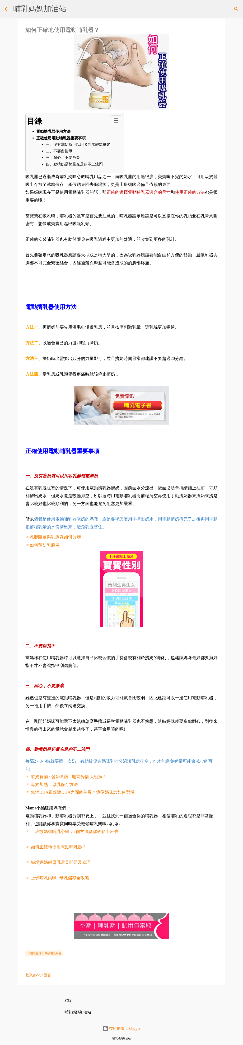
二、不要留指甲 (59, 151)
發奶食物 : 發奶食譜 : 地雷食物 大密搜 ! (68, 776)
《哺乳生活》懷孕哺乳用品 (44, 953)
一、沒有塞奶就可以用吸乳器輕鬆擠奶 (78, 144)
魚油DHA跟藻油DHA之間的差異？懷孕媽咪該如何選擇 (83, 792)
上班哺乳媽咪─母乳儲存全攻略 (60, 877)
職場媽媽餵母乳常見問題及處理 (61, 862)
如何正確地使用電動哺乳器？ (58, 847)
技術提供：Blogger (121, 1028)
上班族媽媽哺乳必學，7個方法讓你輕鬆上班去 (74, 831)
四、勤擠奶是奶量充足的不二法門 (74, 164)
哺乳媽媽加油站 (39, 9)
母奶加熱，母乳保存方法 (54, 784)
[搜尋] (236, 9)
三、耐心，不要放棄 (63, 158)
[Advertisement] (111, 277)
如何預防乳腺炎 (45, 545)
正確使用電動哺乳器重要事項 (61, 138)
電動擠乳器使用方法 (53, 131)
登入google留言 (38, 975)
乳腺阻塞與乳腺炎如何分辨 (55, 536)
